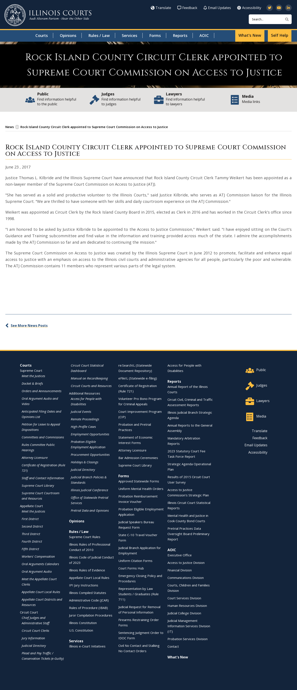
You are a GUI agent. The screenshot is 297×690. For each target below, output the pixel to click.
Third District (31, 533)
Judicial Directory (34, 645)
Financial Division (179, 570)
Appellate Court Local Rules (41, 591)
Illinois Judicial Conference (89, 490)
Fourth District (32, 541)
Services (129, 35)
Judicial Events (81, 411)
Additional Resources (84, 393)
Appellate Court (31, 505)
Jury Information (33, 638)
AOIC (204, 35)
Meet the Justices (33, 375)
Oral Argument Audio (37, 571)
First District (30, 518)
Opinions (68, 35)
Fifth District (30, 548)
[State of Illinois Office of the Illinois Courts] (47, 15)
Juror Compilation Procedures (90, 615)
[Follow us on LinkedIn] (288, 8)
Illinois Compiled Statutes (87, 592)
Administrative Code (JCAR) (89, 600)
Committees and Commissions (43, 437)
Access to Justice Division (186, 562)
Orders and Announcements (41, 391)
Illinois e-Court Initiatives (87, 646)
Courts (41, 35)
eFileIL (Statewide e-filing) (137, 378)
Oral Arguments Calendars (40, 563)
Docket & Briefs (32, 383)
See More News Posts (29, 325)
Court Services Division (184, 598)
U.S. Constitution (81, 630)
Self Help (279, 35)
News (9, 126)
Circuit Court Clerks (35, 630)
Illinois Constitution (83, 622)
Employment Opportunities (90, 434)
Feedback (187, 7)
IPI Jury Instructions (83, 585)
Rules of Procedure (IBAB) (88, 607)
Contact (173, 646)
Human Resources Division (187, 605)
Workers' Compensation (38, 556)
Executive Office (179, 555)
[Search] (270, 19)
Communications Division (185, 577)
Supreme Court (31, 370)
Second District (32, 526)
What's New (249, 35)
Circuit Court (29, 612)
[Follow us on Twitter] (269, 8)
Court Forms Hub (131, 568)
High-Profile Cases (83, 426)
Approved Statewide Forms (138, 481)
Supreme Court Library (38, 485)
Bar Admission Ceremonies (138, 457)
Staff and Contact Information (43, 478)
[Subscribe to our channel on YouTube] (279, 8)
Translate (161, 7)
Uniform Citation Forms (135, 560)
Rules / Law (99, 35)
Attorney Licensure (35, 457)
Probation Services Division (187, 638)
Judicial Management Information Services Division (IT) (188, 625)
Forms (155, 35)
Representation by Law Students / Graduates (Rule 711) (138, 593)
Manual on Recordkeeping (89, 378)
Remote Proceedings (85, 419)
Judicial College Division (184, 613)
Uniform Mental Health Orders (140, 488)
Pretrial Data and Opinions (90, 510)
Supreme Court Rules (84, 536)
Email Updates (217, 7)
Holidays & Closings (84, 462)
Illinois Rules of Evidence (87, 570)
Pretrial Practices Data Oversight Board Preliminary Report (188, 533)
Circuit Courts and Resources (91, 385)
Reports (180, 35)
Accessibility (249, 7)
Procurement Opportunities (90, 454)
